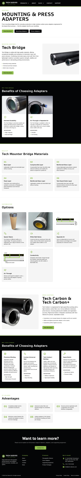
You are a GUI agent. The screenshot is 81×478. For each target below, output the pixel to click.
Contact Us (40, 447)
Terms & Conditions (75, 475)
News (23, 464)
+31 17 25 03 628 (69, 464)
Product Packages (46, 464)
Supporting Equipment (47, 462)
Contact (49, 3)
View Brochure (7, 31)
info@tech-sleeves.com (71, 467)
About (34, 3)
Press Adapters (35, 31)
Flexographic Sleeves (47, 458)
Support (58, 3)
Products (24, 3)
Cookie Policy (66, 475)
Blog (41, 3)
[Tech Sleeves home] (9, 3)
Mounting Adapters (21, 31)
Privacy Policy (59, 475)
